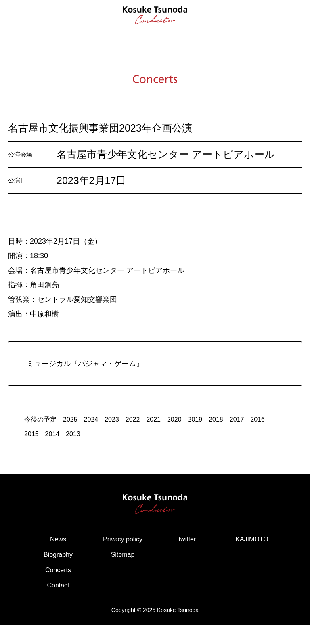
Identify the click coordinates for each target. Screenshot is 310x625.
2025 (70, 419)
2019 (195, 419)
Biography (58, 554)
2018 (216, 419)
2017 (237, 419)
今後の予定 (40, 419)
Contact (58, 585)
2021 (153, 419)
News (58, 539)
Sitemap (123, 554)
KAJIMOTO (251, 539)
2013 (73, 434)
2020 (174, 419)
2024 (91, 419)
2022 (133, 419)
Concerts (58, 569)
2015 (31, 434)
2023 (112, 419)
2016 (257, 419)
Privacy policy (122, 539)
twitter (187, 539)
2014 (52, 434)
